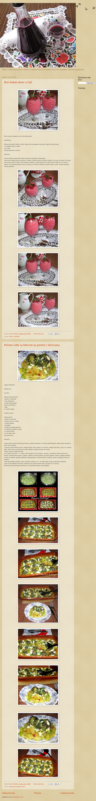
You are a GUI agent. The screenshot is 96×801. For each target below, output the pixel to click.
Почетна (37, 793)
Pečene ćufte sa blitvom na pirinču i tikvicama (32, 345)
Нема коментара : (39, 334)
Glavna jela (12, 786)
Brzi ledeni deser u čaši (18, 82)
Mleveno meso (21, 786)
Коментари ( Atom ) (18, 797)
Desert (11, 336)
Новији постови (8, 793)
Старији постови (67, 793)
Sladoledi (16, 336)
